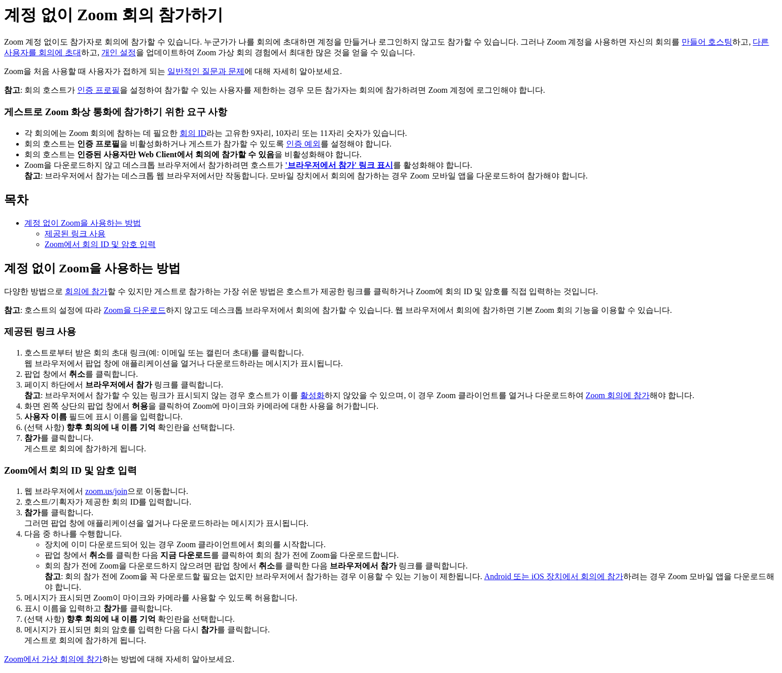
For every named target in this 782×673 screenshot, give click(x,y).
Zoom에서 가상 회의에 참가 (53, 659)
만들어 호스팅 (707, 42)
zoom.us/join (106, 491)
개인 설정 (118, 52)
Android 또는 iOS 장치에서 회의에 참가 (553, 576)
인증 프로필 (98, 90)
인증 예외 (303, 143)
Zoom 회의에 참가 (618, 395)
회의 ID (193, 133)
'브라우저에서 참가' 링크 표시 (339, 165)
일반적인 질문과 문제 (205, 71)
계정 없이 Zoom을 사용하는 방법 (82, 223)
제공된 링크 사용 (75, 233)
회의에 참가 (86, 291)
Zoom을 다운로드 (134, 310)
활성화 (312, 395)
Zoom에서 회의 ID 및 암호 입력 (100, 244)
